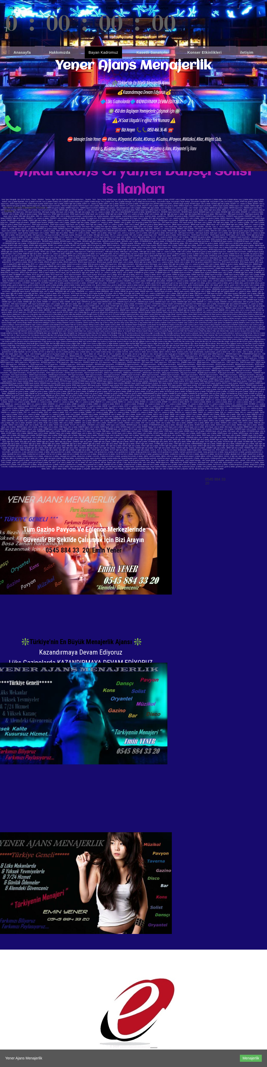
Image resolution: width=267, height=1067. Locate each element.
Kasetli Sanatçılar (152, 52)
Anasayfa (22, 52)
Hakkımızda (59, 52)
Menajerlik (250, 1058)
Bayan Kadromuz (103, 52)
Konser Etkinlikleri (204, 52)
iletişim (246, 52)
